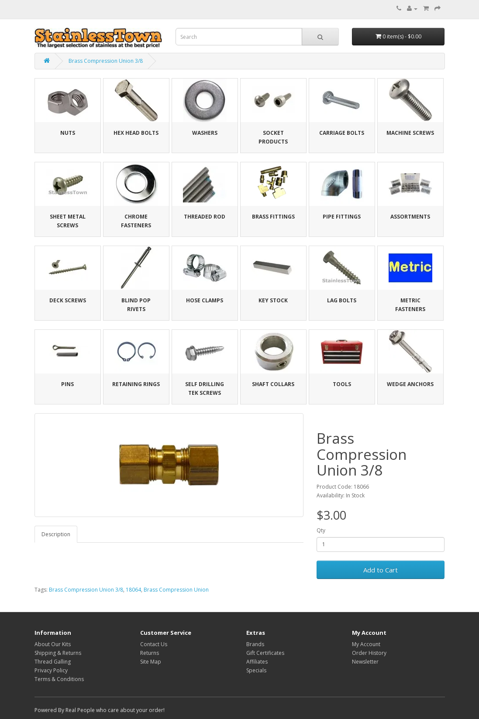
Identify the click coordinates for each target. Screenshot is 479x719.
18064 (133, 589)
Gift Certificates (265, 653)
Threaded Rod (204, 216)
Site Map (150, 661)
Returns (149, 653)
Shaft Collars (273, 384)
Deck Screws (67, 300)
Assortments (410, 216)
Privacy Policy (51, 670)
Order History (369, 653)
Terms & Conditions (59, 679)
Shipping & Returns (57, 653)
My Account (366, 644)
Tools (342, 384)
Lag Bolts (341, 300)
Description (55, 534)
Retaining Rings (136, 384)
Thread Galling (52, 661)
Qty (321, 530)
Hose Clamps (204, 300)
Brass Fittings (273, 216)
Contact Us (153, 644)
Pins (67, 384)
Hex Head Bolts (136, 133)
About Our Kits (52, 644)
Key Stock (273, 300)
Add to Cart (380, 569)
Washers (204, 133)
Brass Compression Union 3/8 (106, 61)
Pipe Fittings (342, 216)
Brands (255, 644)
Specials (256, 670)
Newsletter (365, 661)
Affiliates (257, 661)
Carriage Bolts (341, 133)
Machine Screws (410, 133)
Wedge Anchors (410, 384)
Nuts (67, 133)
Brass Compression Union (176, 589)
